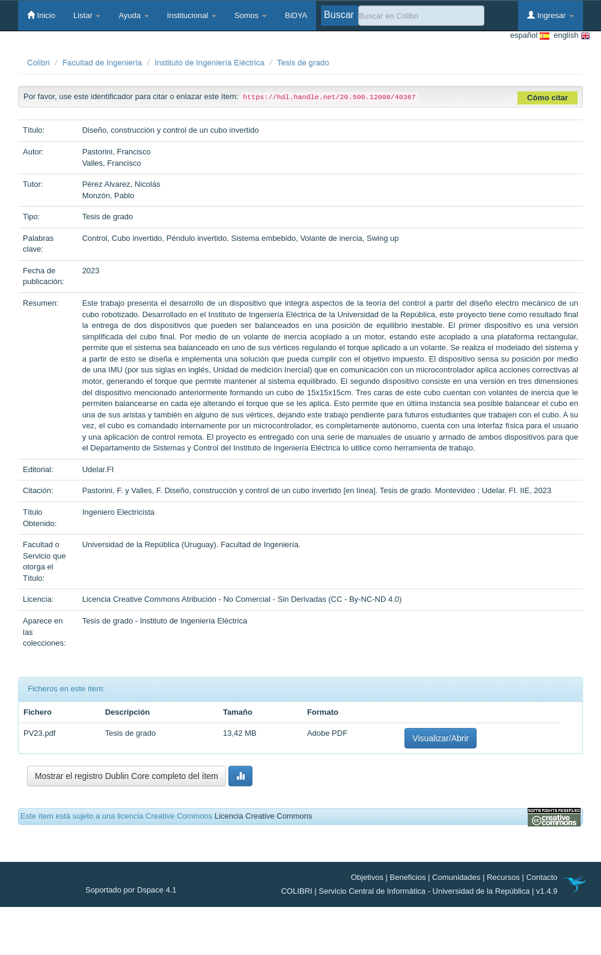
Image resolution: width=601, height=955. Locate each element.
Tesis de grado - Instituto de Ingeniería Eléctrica (165, 620)
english (569, 36)
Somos (250, 15)
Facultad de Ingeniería (102, 62)
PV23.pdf (39, 733)
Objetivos (367, 877)
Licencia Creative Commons (264, 815)
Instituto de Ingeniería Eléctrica (209, 62)
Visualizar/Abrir (440, 738)
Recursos (503, 877)
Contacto (541, 877)
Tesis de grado (303, 62)
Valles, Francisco (111, 163)
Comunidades (456, 877)
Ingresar (550, 15)
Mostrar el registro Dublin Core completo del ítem (126, 776)
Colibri (38, 62)
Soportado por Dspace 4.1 (131, 889)
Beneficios (408, 877)
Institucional (191, 15)
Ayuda (133, 15)
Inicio (41, 15)
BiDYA (296, 15)
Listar (86, 15)
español (529, 36)
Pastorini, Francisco (116, 151)
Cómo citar (547, 97)
